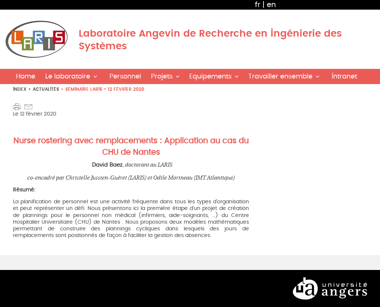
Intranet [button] (344, 76)
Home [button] (25, 76)
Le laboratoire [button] (67, 76)
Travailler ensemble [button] (280, 76)
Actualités (46, 89)
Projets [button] (162, 76)
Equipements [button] (210, 76)
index (19, 89)
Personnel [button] (125, 76)
